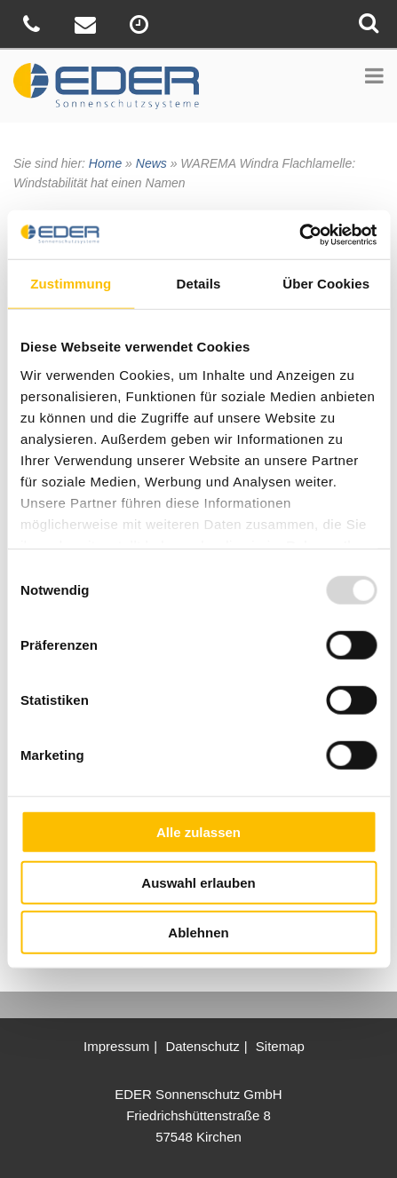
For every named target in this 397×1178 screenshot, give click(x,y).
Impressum (116, 1046)
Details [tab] (199, 283)
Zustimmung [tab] (70, 283)
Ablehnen (198, 932)
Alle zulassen (198, 832)
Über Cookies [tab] (325, 283)
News (151, 163)
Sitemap (280, 1046)
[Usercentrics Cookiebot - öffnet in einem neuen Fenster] (299, 234)
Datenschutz (202, 1046)
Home (105, 163)
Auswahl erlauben (198, 881)
